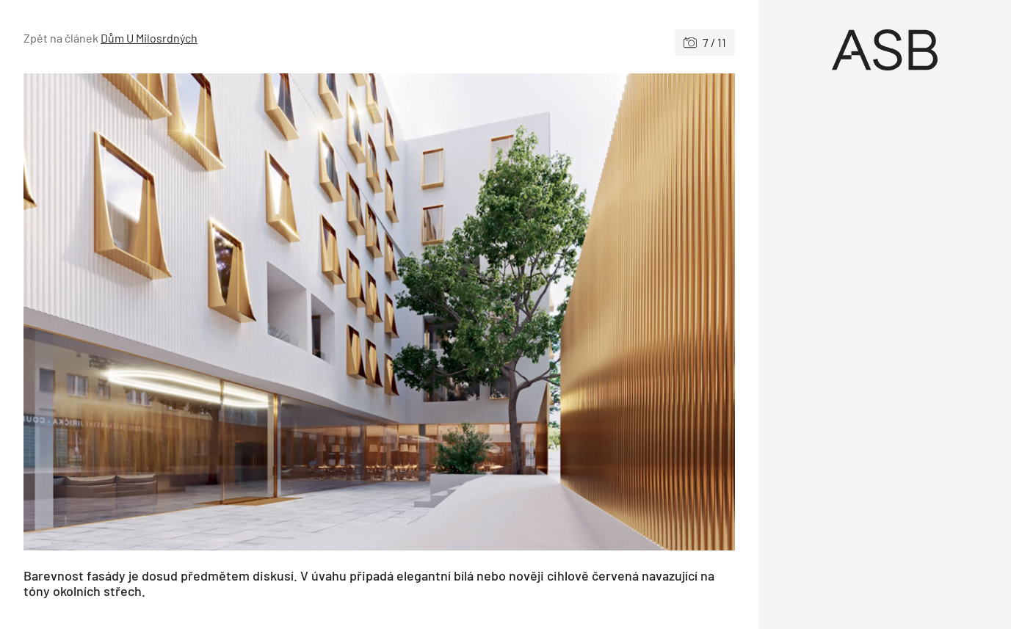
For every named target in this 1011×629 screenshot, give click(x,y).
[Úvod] (885, 49)
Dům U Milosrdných (149, 38)
